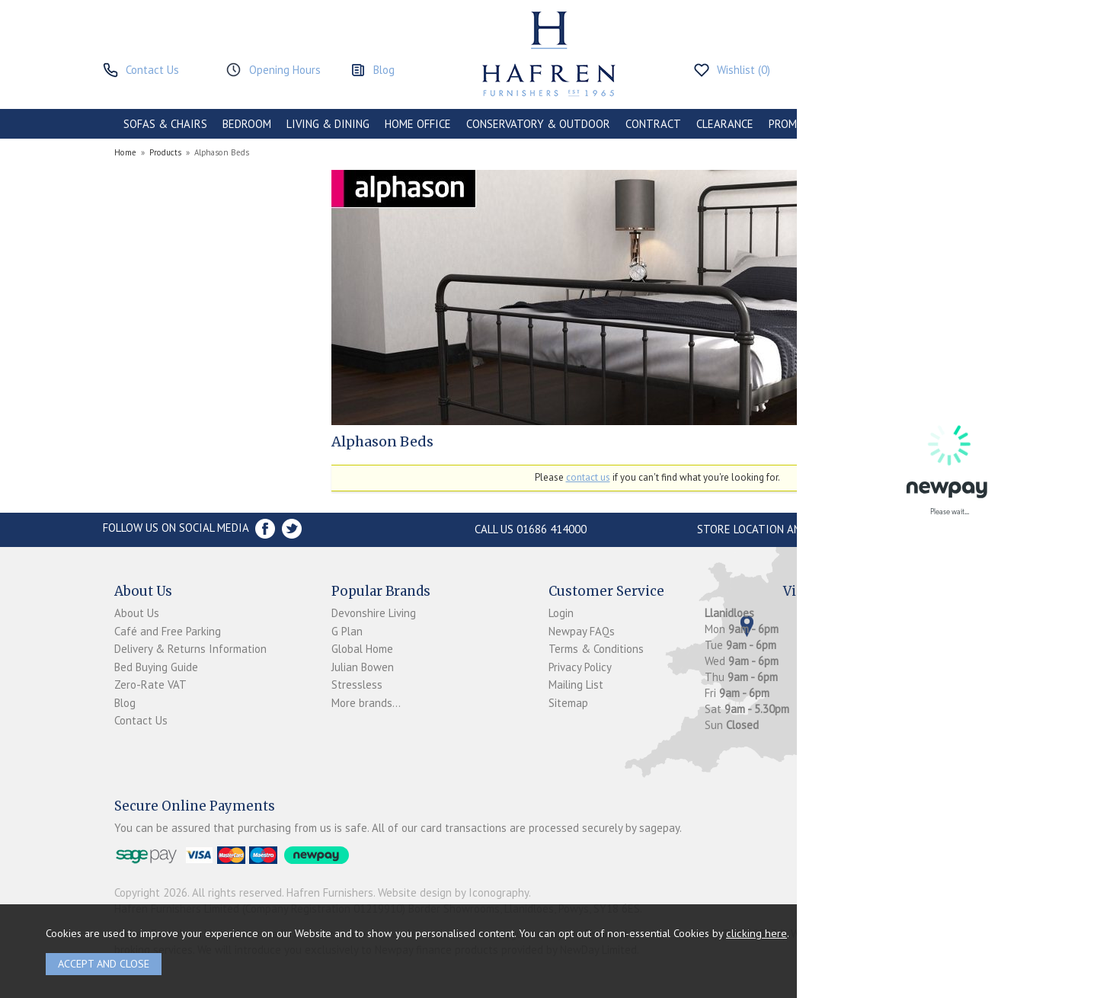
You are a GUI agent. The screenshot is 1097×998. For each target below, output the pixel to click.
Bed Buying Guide (156, 667)
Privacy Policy (580, 667)
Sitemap (568, 703)
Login (561, 613)
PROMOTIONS (802, 124)
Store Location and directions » (789, 529)
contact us (588, 477)
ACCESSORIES (885, 124)
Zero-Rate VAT (150, 684)
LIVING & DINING (327, 124)
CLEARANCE (724, 124)
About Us (136, 613)
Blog (125, 703)
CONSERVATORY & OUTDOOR (538, 124)
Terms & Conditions (596, 648)
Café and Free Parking (167, 631)
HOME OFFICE (418, 124)
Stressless (356, 684)
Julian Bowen (362, 667)
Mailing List (575, 684)
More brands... (366, 703)
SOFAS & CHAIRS (165, 124)
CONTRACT (653, 124)
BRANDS (954, 124)
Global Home (362, 648)
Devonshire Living (373, 613)
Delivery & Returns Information (190, 648)
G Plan (347, 631)
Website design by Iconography (453, 892)
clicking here (756, 933)
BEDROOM (246, 124)
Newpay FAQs (581, 631)
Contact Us (141, 720)
